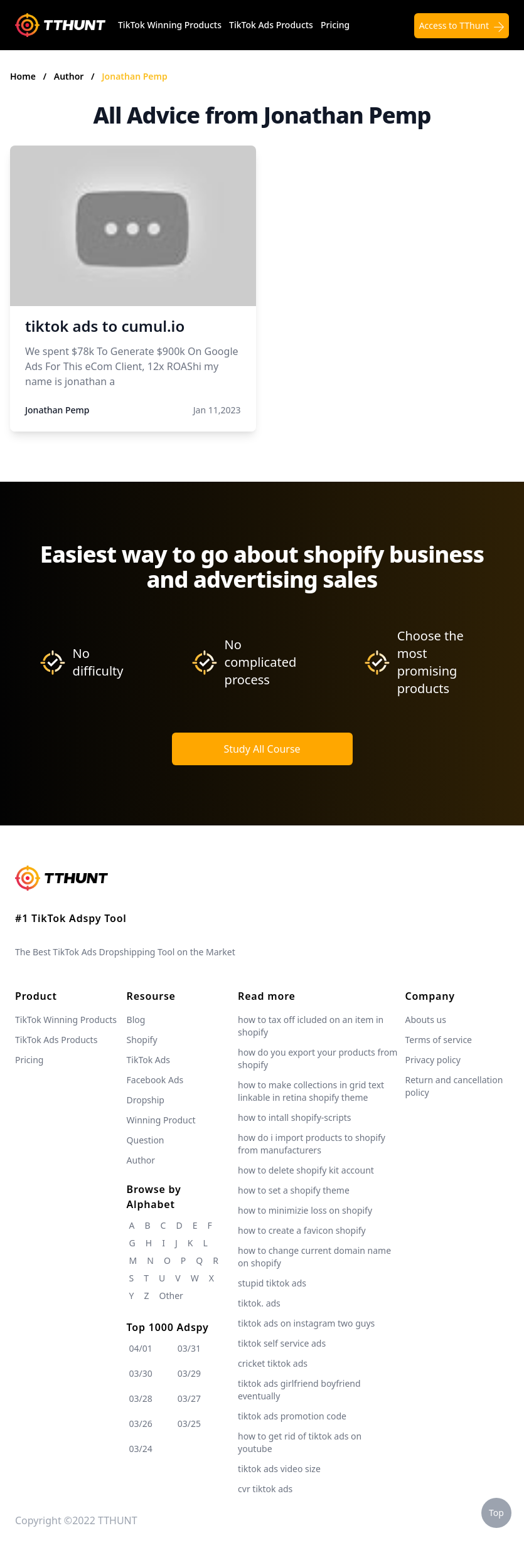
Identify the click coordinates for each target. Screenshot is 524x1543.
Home (23, 76)
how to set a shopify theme (294, 1190)
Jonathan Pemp (134, 76)
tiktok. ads (259, 1303)
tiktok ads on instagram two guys (306, 1323)
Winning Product (161, 1120)
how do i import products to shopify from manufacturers (311, 1144)
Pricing (335, 25)
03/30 (140, 1373)
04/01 (140, 1348)
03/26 (140, 1423)
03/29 (189, 1373)
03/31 (189, 1348)
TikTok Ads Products (271, 25)
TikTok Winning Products (170, 25)
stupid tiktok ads (272, 1283)
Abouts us (425, 1020)
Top (496, 1513)
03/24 (140, 1449)
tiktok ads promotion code (292, 1416)
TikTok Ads (149, 1060)
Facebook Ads (155, 1080)
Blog (136, 1020)
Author (70, 76)
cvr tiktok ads (265, 1489)
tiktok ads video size (279, 1469)
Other (171, 1296)
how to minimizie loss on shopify (305, 1210)
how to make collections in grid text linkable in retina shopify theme (311, 1091)
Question (145, 1140)
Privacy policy (433, 1060)
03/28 (140, 1398)
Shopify (142, 1040)
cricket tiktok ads (272, 1363)
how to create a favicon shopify (302, 1230)
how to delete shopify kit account (306, 1170)
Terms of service (438, 1040)
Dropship (145, 1100)
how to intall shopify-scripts (294, 1117)
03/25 (189, 1423)
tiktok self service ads (282, 1343)
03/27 (189, 1398)
